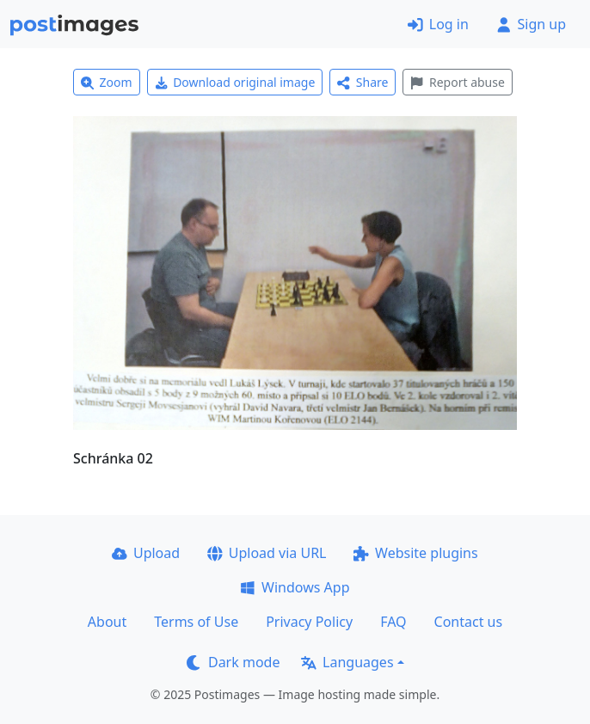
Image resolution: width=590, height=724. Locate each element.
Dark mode (233, 662)
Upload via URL (266, 552)
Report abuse (457, 82)
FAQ (393, 621)
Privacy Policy (309, 621)
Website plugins (415, 552)
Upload (146, 552)
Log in (438, 24)
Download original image (235, 82)
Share (362, 82)
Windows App (294, 587)
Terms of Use (196, 621)
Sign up (531, 24)
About (107, 621)
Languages (347, 662)
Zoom (106, 82)
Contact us (468, 621)
